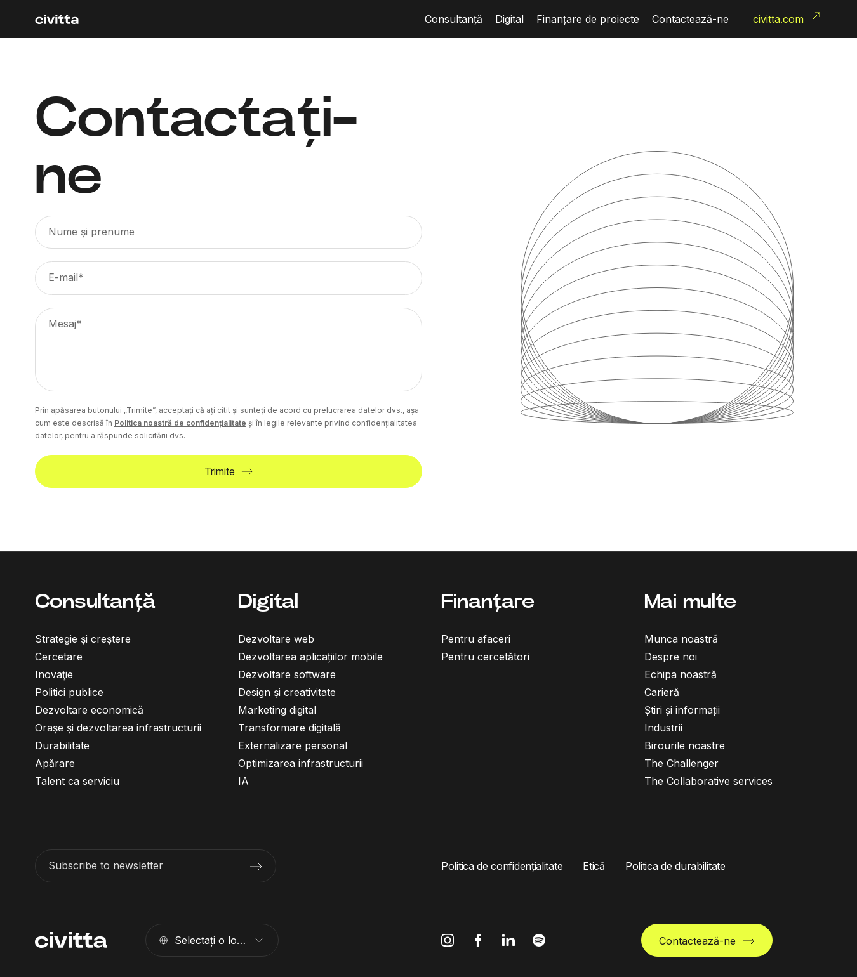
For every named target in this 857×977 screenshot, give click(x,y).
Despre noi (670, 656)
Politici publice (69, 692)
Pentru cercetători (485, 656)
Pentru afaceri (475, 639)
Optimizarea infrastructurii (300, 763)
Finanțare (488, 601)
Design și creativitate (287, 692)
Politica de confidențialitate (501, 866)
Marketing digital (277, 710)
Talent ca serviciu (77, 781)
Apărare (55, 763)
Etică (594, 866)
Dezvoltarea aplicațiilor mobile (310, 656)
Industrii (663, 727)
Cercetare (59, 656)
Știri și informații (682, 710)
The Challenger (681, 763)
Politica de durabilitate (675, 866)
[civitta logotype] (57, 19)
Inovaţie (54, 674)
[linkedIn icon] (508, 940)
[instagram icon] (447, 940)
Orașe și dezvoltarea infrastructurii (118, 727)
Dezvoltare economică (89, 710)
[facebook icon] (478, 940)
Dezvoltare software (287, 674)
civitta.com (787, 17)
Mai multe (690, 601)
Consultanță (95, 601)
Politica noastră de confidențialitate (180, 423)
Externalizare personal (292, 745)
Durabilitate (62, 745)
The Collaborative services (708, 781)
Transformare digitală (289, 727)
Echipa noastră (680, 674)
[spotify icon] (539, 940)
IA (243, 781)
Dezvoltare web (276, 639)
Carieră (661, 692)
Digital (268, 601)
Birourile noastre (684, 745)
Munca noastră (681, 639)
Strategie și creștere (83, 639)
